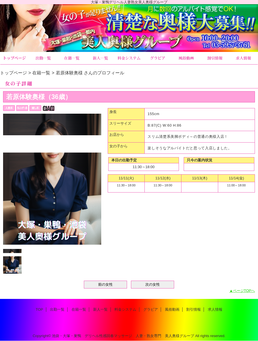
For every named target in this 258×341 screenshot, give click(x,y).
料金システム (129, 58)
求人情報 (243, 58)
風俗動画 (186, 58)
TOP (14, 58)
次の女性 (152, 284)
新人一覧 (100, 58)
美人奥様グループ (129, 28)
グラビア (157, 58)
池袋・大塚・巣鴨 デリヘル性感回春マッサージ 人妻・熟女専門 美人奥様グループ (123, 336)
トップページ (13, 72)
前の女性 (105, 284)
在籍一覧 (71, 58)
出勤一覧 (43, 58)
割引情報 (215, 58)
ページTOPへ (244, 291)
